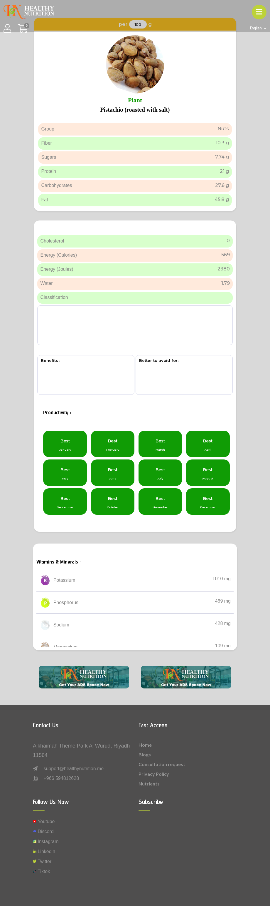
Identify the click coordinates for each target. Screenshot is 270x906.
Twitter (42, 861)
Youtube (44, 821)
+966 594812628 (61, 778)
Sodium (61, 624)
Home (145, 745)
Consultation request (162, 764)
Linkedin (44, 851)
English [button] (256, 28)
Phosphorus (65, 602)
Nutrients (149, 783)
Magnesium (65, 647)
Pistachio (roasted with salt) (135, 109)
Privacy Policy (154, 774)
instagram (46, 841)
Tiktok (41, 871)
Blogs (145, 754)
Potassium (64, 580)
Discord (43, 831)
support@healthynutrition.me (73, 768)
